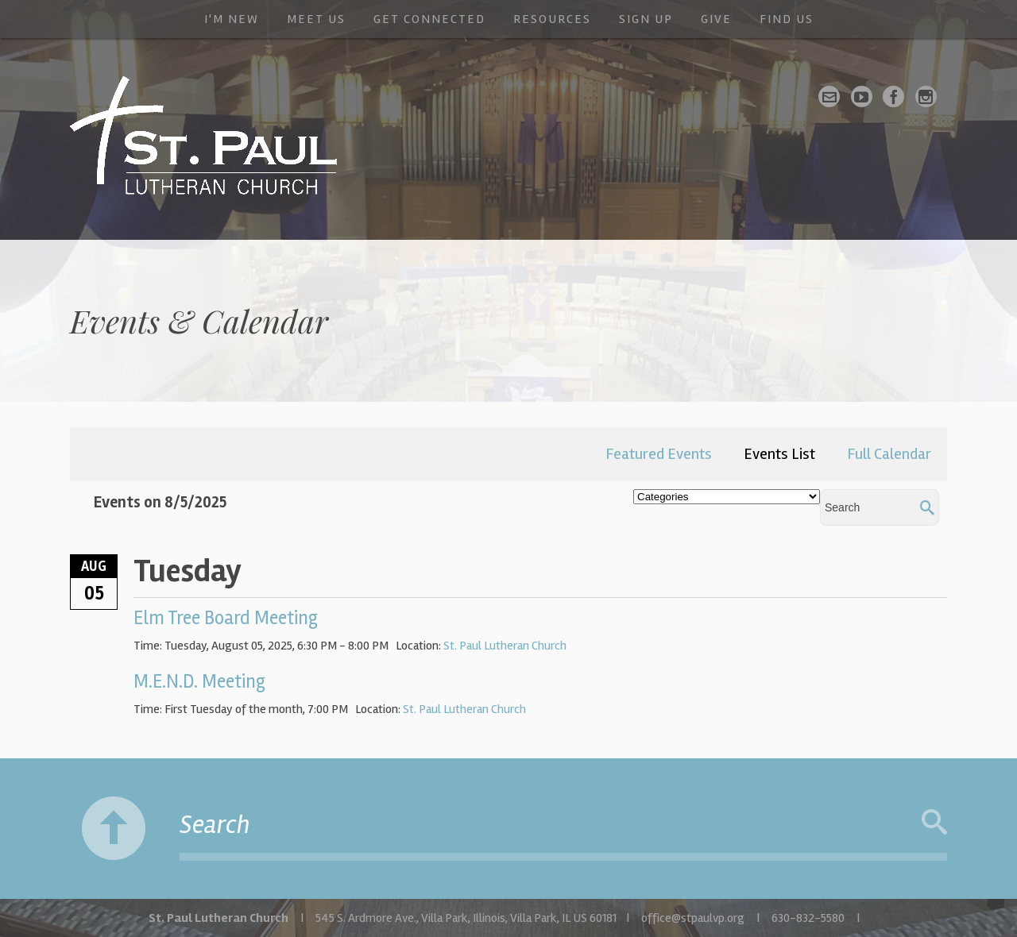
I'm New (231, 19)
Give (716, 19)
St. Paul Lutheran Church (505, 646)
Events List (779, 454)
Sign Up (646, 19)
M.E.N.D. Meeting (199, 681)
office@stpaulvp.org (692, 918)
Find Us (787, 19)
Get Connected (429, 19)
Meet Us (316, 19)
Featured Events (658, 454)
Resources (552, 19)
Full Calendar (889, 454)
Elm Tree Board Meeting (225, 618)
